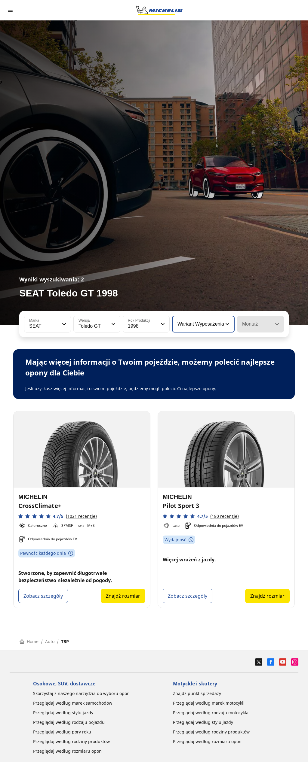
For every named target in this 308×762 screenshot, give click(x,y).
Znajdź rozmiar (123, 596)
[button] (63, 324)
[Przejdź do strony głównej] (159, 10)
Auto (49, 641)
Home (29, 641)
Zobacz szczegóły (43, 596)
